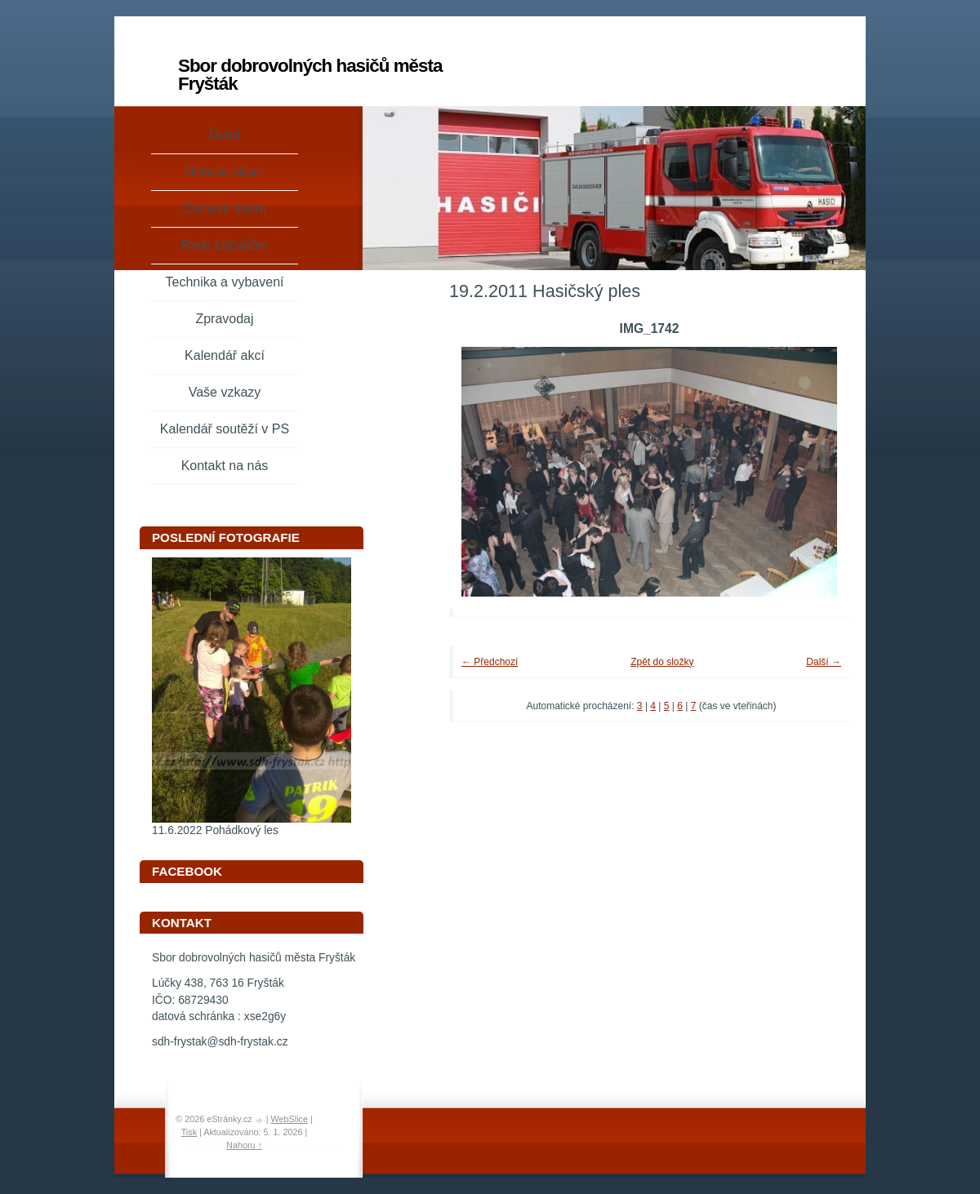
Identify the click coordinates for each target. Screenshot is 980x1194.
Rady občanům (224, 245)
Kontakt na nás (225, 466)
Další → (823, 662)
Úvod (224, 135)
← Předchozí (489, 662)
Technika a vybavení (225, 282)
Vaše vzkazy (225, 392)
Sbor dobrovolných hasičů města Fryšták (310, 74)
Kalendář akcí (225, 355)
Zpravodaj (224, 319)
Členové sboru (224, 208)
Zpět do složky (661, 662)
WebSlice (289, 1119)
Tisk (189, 1132)
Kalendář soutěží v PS (224, 429)
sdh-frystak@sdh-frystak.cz (220, 1042)
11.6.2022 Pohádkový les (215, 830)
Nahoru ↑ (244, 1145)
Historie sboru (225, 172)
